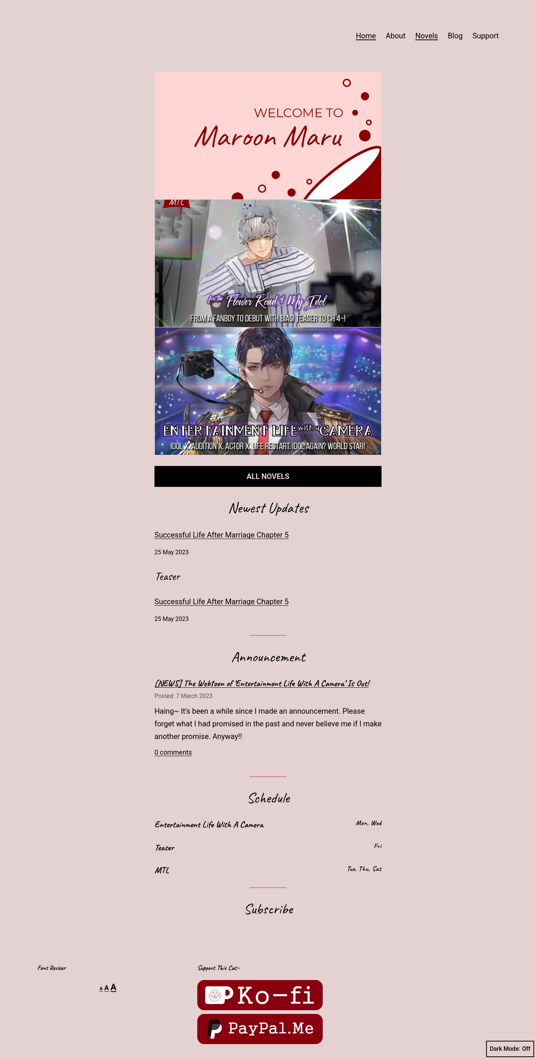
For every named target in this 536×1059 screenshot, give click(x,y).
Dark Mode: (510, 1048)
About (395, 35)
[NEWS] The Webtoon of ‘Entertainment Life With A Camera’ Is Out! (261, 683)
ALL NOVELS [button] (267, 476)
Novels (426, 35)
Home (366, 35)
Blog (455, 35)
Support (485, 35)
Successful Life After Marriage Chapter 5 (221, 534)
